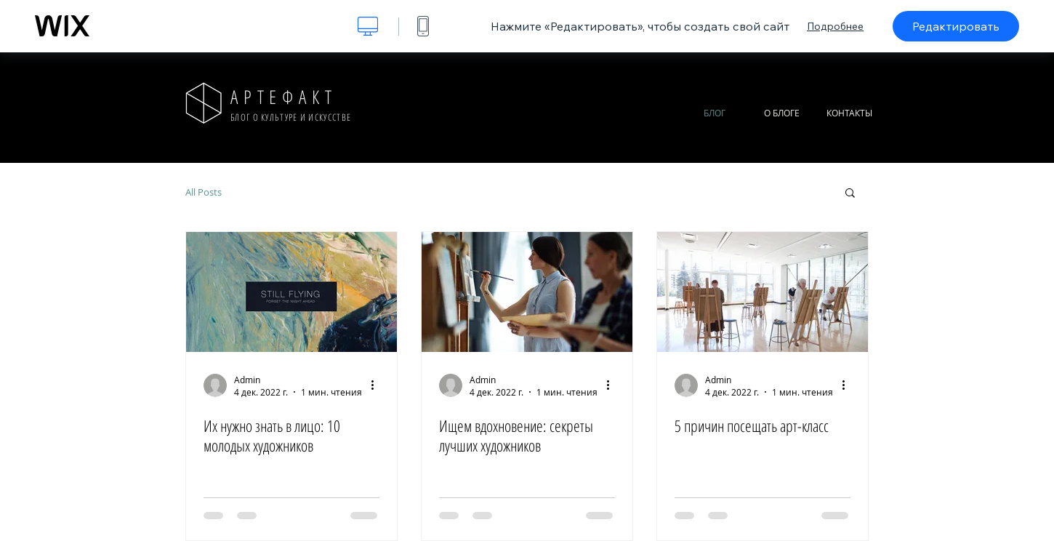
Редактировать (955, 26)
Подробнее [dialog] (835, 26)
